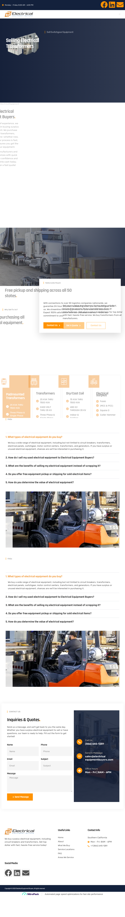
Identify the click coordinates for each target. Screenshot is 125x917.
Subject (44, 777)
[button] (119, 14)
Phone (44, 763)
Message (11, 792)
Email (9, 777)
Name (10, 763)
